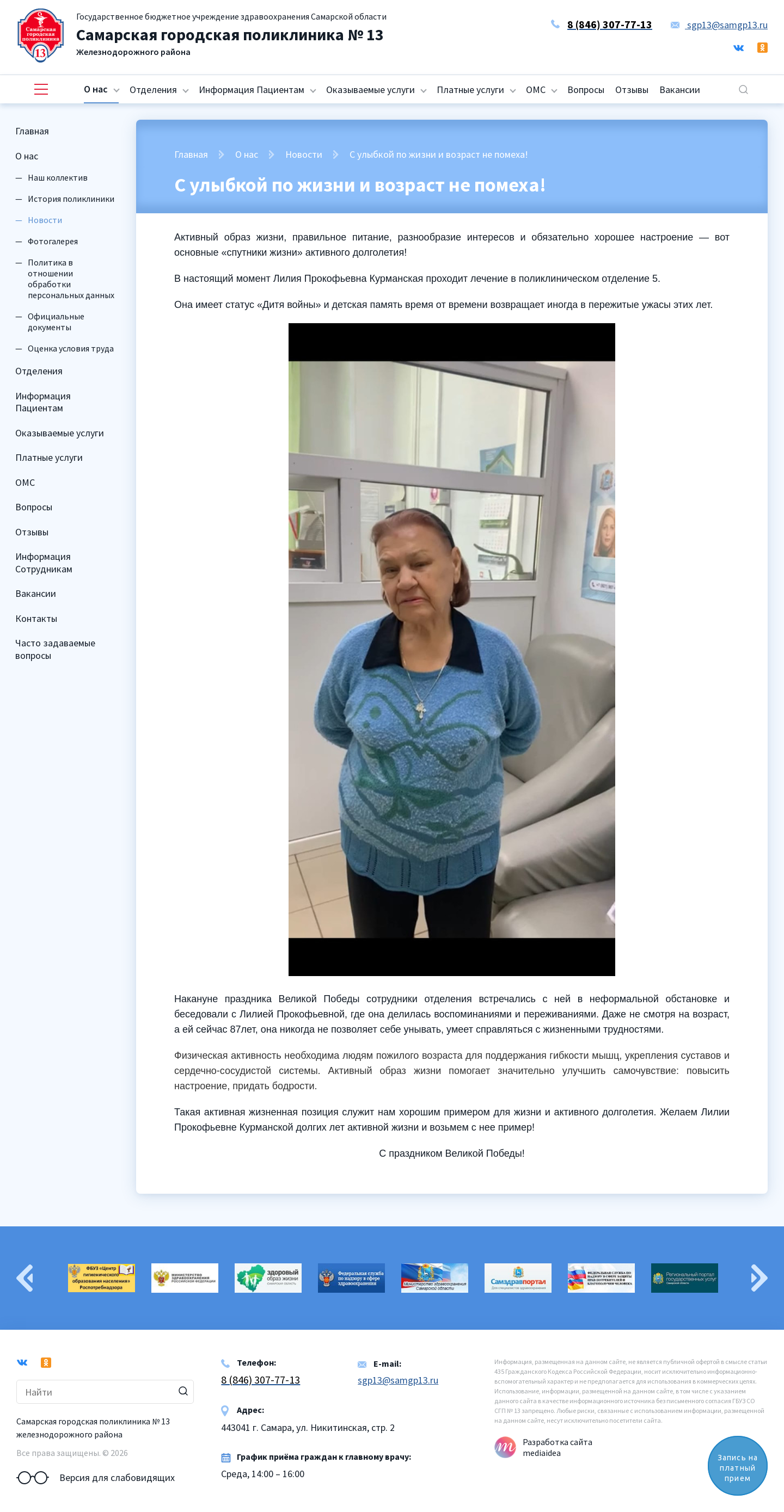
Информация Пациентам (251, 89)
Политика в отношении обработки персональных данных (71, 278)
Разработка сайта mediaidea (557, 1447)
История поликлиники (71, 198)
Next (759, 1278)
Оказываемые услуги (370, 89)
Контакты (36, 618)
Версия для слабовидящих (95, 1477)
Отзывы (631, 89)
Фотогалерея (53, 241)
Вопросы (585, 89)
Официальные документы (56, 321)
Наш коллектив (58, 177)
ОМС (536, 89)
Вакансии (679, 89)
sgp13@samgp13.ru (719, 24)
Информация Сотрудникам (43, 562)
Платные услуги (470, 89)
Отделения (153, 89)
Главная (32, 131)
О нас (96, 89)
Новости (303, 154)
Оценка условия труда (71, 348)
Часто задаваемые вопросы (55, 649)
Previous (24, 1278)
